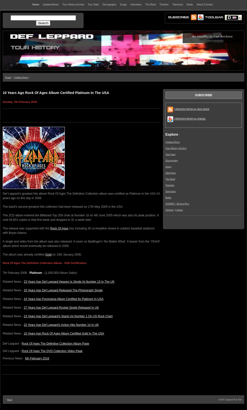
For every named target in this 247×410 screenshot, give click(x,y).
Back (9, 399)
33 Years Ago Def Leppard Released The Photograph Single (63, 290)
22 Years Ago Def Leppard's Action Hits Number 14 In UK (61, 325)
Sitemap (169, 209)
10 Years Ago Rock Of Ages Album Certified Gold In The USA (64, 333)
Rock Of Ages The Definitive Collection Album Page (55, 343)
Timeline (169, 185)
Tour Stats (170, 154)
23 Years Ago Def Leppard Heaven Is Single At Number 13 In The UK (69, 281)
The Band (170, 179)
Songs (168, 166)
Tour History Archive (175, 148)
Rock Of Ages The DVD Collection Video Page (52, 351)
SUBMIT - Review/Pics (177, 203)
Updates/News (21, 77)
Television (170, 191)
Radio (168, 197)
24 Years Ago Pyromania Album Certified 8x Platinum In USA (64, 299)
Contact (179, 209)
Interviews (170, 172)
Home (8, 77)
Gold (48, 254)
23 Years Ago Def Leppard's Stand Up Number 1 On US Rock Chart (68, 316)
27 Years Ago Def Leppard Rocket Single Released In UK (61, 307)
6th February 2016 (37, 358)
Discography (171, 160)
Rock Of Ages (59, 228)
